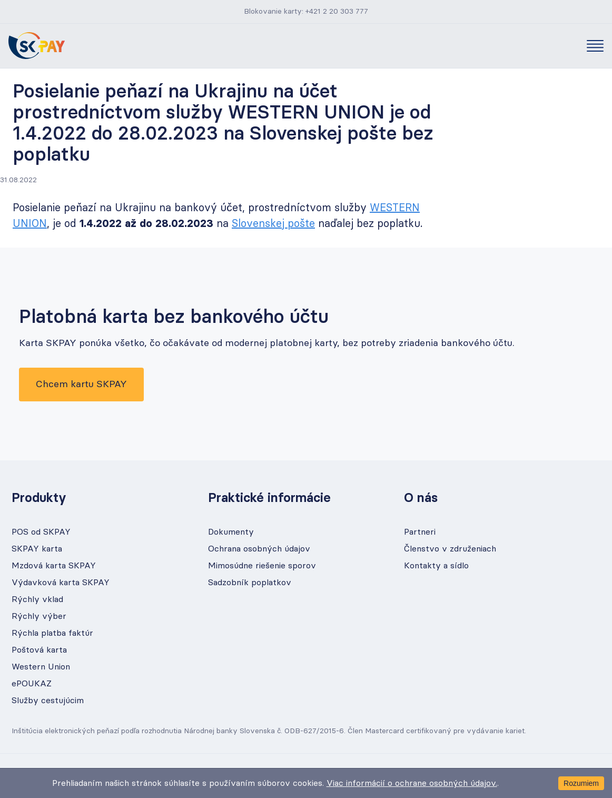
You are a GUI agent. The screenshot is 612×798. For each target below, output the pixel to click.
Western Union (41, 667)
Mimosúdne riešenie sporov (262, 565)
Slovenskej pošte (273, 224)
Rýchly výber (39, 616)
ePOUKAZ (32, 683)
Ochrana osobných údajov (259, 549)
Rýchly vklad (37, 599)
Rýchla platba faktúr (52, 633)
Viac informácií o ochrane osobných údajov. (412, 783)
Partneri (420, 532)
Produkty (39, 498)
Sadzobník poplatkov (249, 582)
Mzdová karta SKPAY (54, 565)
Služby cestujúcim (48, 700)
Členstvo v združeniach (450, 549)
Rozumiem (581, 783)
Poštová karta (39, 650)
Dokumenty (231, 532)
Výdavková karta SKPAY (61, 582)
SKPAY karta (37, 549)
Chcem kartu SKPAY (81, 384)
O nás (421, 498)
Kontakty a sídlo (436, 565)
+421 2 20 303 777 (336, 11)
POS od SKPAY (41, 532)
